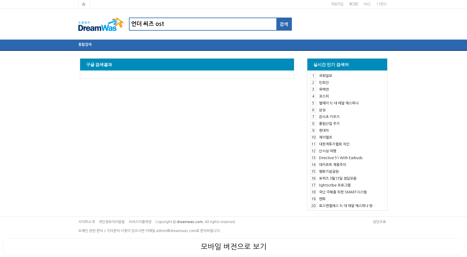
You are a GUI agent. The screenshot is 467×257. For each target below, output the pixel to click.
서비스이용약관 (140, 222)
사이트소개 (86, 222)
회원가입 (337, 4)
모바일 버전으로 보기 (234, 246)
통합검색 (84, 44)
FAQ (367, 4)
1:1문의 (381, 4)
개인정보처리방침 (112, 222)
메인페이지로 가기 (84, 4)
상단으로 (379, 222)
